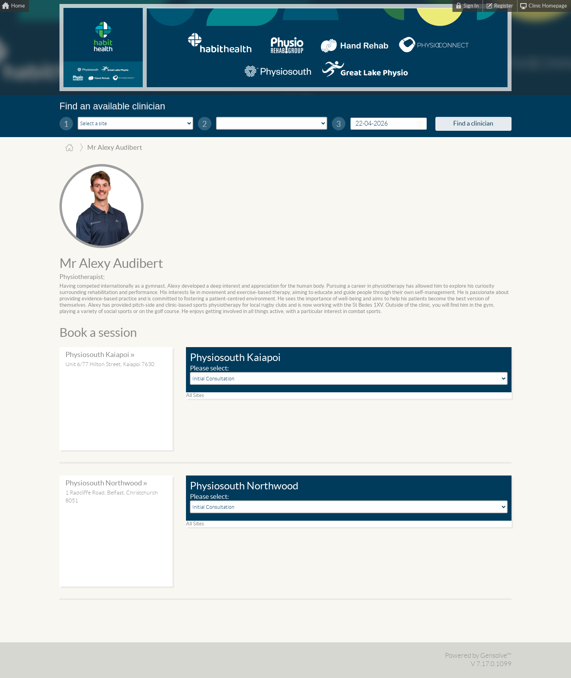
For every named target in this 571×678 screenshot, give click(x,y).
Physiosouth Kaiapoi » (99, 355)
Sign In (471, 6)
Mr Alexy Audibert (111, 264)
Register (503, 6)
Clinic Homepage (548, 6)
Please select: (209, 368)
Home (18, 6)
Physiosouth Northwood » (106, 483)
